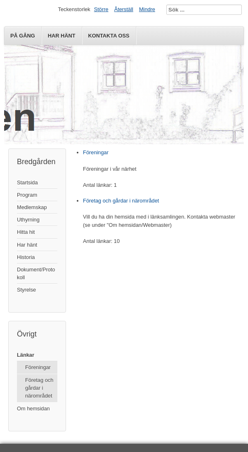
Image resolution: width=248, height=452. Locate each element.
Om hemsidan (33, 408)
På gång (22, 36)
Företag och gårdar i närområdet (39, 388)
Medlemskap (32, 207)
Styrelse (26, 290)
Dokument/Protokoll (36, 273)
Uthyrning (28, 220)
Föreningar (38, 367)
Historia (26, 257)
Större (101, 9)
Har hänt (62, 36)
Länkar (25, 355)
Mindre (147, 9)
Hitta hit (26, 232)
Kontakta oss (109, 36)
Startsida (27, 182)
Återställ (123, 9)
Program (27, 195)
